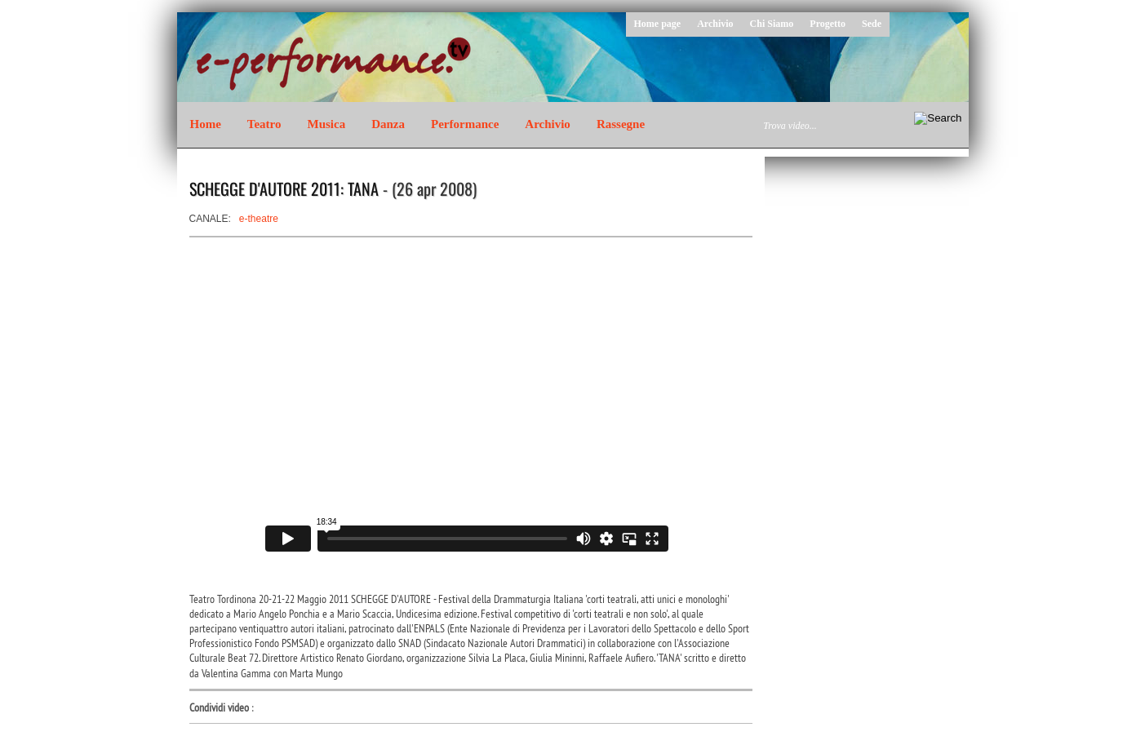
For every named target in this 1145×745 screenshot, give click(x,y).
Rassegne (621, 124)
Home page (657, 23)
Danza (388, 124)
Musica (327, 124)
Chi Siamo (772, 23)
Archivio (715, 23)
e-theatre (258, 218)
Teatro (264, 124)
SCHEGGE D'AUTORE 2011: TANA (284, 188)
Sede (871, 23)
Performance (465, 124)
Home (205, 124)
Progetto (827, 23)
